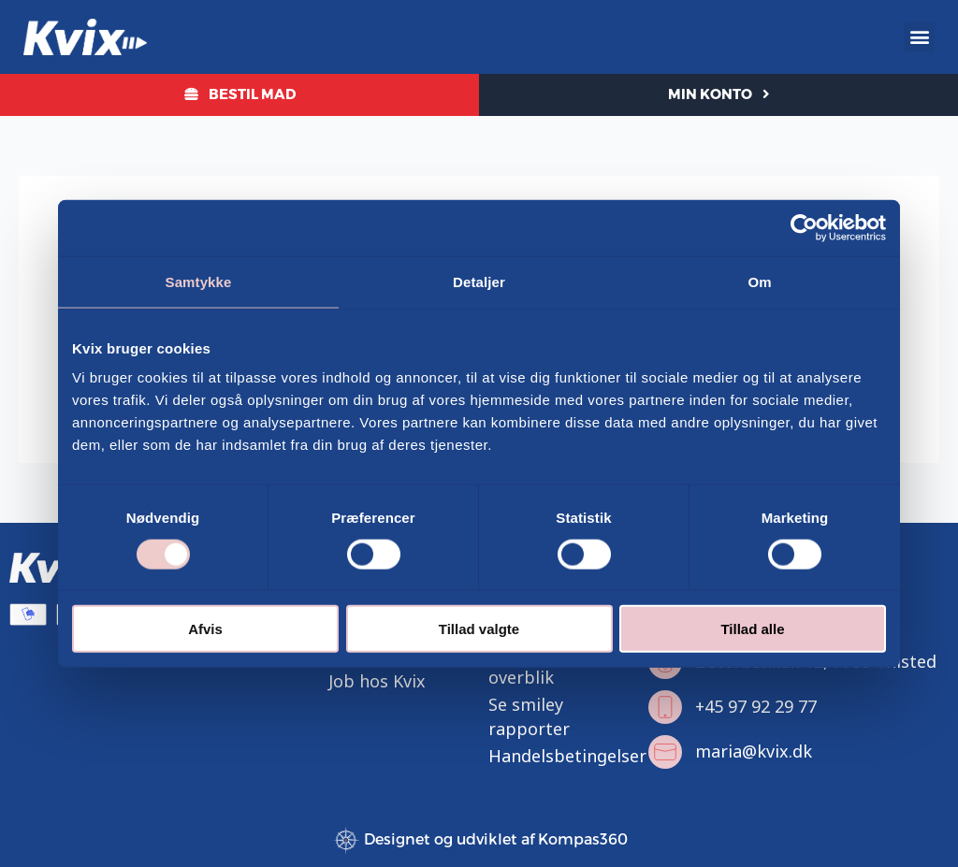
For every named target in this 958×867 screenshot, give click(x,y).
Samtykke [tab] (199, 281)
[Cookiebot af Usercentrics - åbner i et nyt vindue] (804, 227)
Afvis (205, 629)
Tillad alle (752, 629)
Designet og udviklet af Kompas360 (496, 839)
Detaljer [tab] (479, 281)
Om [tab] (759, 281)
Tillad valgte (479, 629)
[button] (919, 37)
